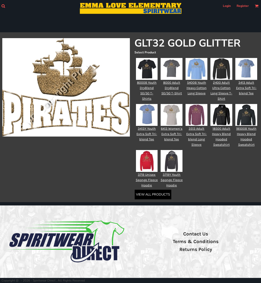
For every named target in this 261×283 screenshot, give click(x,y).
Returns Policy (195, 249)
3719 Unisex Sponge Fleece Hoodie (147, 180)
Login (227, 6)
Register (243, 6)
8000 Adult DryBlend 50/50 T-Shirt (171, 88)
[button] (3, 6)
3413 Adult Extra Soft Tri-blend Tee (246, 88)
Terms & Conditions (196, 241)
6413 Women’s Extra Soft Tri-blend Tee (171, 134)
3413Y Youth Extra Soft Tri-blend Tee (146, 134)
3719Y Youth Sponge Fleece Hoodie (172, 180)
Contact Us (195, 234)
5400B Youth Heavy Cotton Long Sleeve (197, 88)
